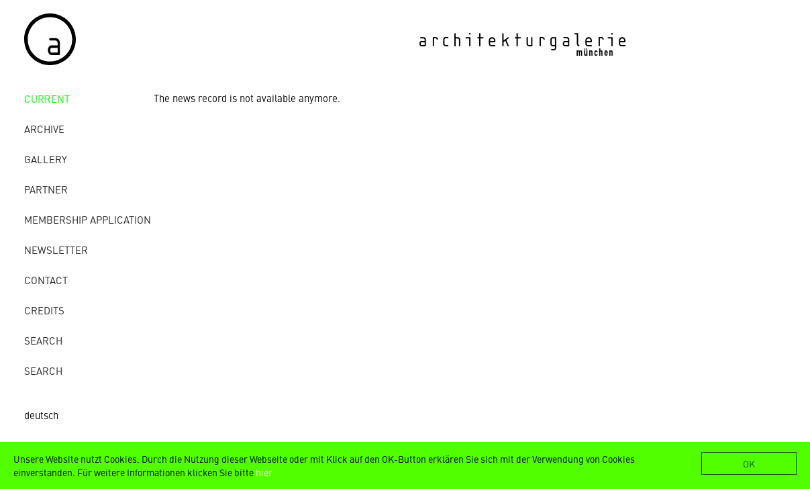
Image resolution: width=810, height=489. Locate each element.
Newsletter (56, 249)
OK (749, 463)
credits (44, 310)
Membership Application (87, 219)
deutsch (41, 415)
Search (43, 340)
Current (47, 98)
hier (264, 472)
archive (44, 129)
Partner (46, 189)
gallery (45, 159)
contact (46, 280)
